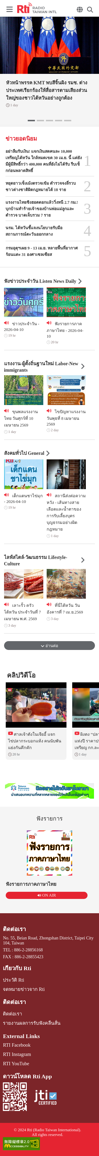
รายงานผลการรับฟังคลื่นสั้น (31, 1023)
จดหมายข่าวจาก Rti (24, 989)
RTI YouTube (16, 1063)
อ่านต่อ (49, 646)
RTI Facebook (16, 1045)
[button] (31, 120)
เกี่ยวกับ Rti (17, 968)
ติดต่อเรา (14, 929)
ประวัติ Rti (13, 980)
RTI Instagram (17, 1054)
